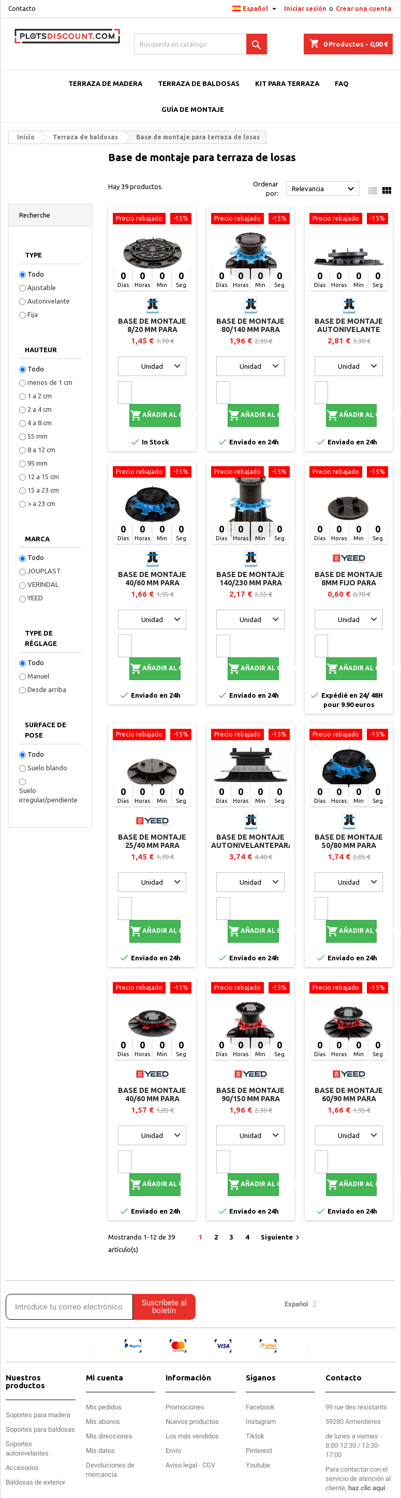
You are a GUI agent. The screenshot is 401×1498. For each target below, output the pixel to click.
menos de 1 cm (49, 382)
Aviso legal (181, 1465)
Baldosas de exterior (35, 1482)
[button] (93, 1353)
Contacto (22, 8)
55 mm (37, 436)
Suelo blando (47, 767)
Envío (173, 1450)
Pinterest (259, 1450)
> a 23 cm (41, 503)
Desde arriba (46, 689)
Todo (35, 274)
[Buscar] (201, 44)
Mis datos (100, 1450)
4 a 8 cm (39, 422)
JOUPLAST (44, 570)
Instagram (261, 1421)
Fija (32, 314)
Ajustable (41, 287)
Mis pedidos (104, 1407)
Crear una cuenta (364, 8)
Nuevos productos (192, 1421)
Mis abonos (103, 1421)
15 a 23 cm (43, 490)
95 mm (37, 463)
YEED (35, 597)
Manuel (38, 676)
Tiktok (255, 1436)
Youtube (258, 1465)
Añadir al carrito (155, 415)
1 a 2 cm (39, 395)
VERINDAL (42, 584)
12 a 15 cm (43, 476)
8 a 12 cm (41, 449)
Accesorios (22, 1468)
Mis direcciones (109, 1436)
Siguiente (281, 1237)
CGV (208, 1465)
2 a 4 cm (39, 409)
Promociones (185, 1407)
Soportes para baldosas (40, 1429)
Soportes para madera (38, 1415)
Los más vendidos (192, 1436)
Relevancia (324, 189)
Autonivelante (48, 301)
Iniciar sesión (305, 8)
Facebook (260, 1407)
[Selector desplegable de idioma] (255, 9)
